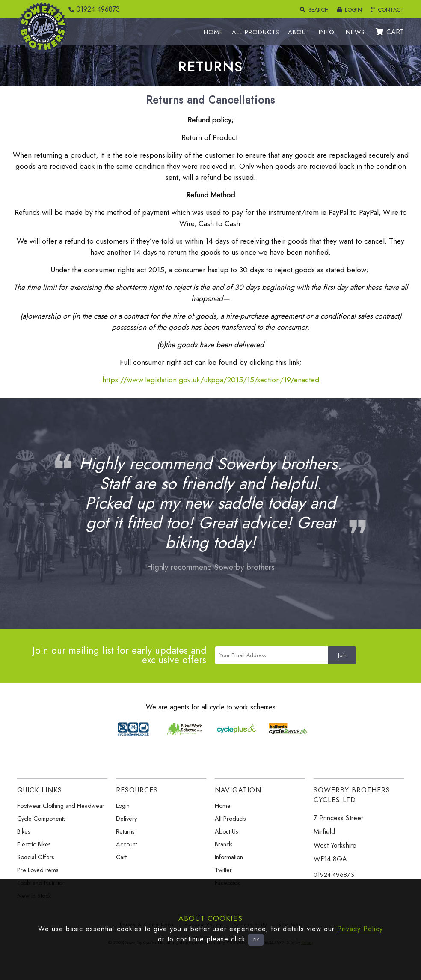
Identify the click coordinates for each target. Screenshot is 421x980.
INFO (327, 32)
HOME (213, 32)
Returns (125, 831)
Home (223, 805)
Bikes (23, 831)
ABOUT (299, 32)
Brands (224, 844)
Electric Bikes (34, 844)
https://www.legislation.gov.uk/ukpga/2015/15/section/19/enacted (210, 379)
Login (123, 805)
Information (229, 857)
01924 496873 (92, 9)
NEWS (355, 32)
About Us (226, 831)
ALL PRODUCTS (255, 32)
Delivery (126, 818)
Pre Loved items (38, 870)
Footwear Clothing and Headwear (60, 805)
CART (390, 32)
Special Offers (35, 857)
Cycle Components (41, 818)
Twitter (223, 870)
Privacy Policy (360, 929)
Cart (121, 857)
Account (126, 844)
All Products (230, 818)
